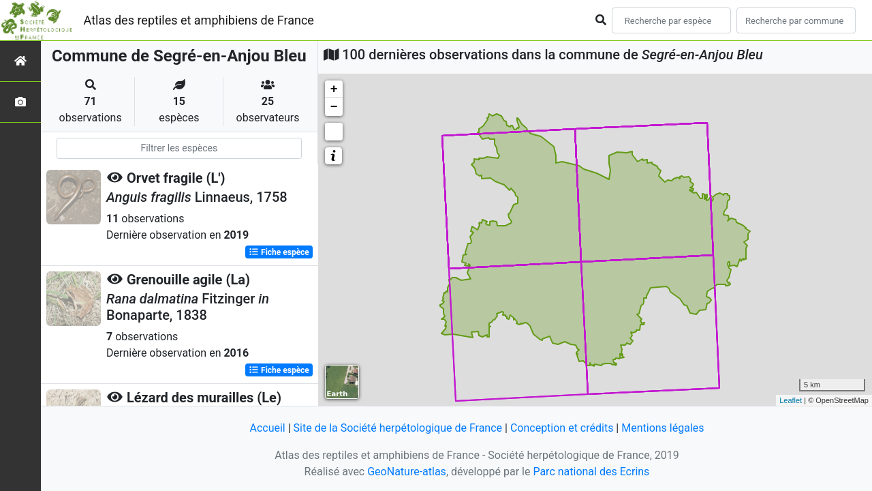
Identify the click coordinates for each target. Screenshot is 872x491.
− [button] (334, 107)
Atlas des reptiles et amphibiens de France (199, 20)
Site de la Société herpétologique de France (398, 427)
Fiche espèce (279, 252)
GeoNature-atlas (406, 471)
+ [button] (334, 89)
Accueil (267, 427)
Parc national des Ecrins (591, 471)
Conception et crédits (562, 427)
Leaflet (790, 400)
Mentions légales (662, 427)
